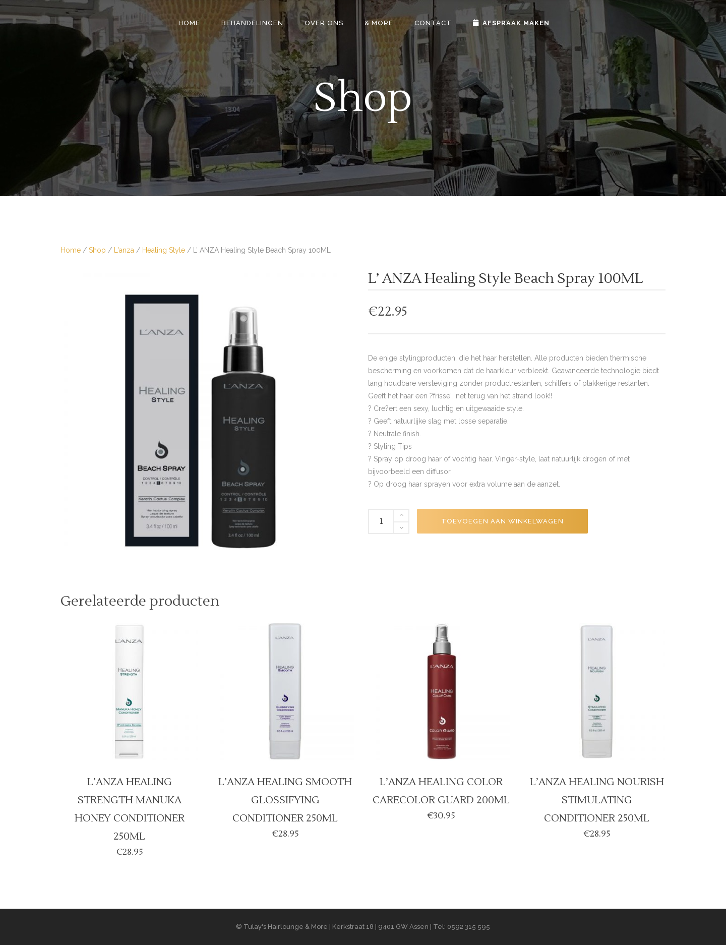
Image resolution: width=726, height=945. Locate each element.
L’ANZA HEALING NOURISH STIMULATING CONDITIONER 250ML (597, 800)
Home (70, 250)
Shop (97, 250)
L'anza (124, 250)
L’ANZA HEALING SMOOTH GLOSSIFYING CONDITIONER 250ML (285, 800)
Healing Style (163, 250)
